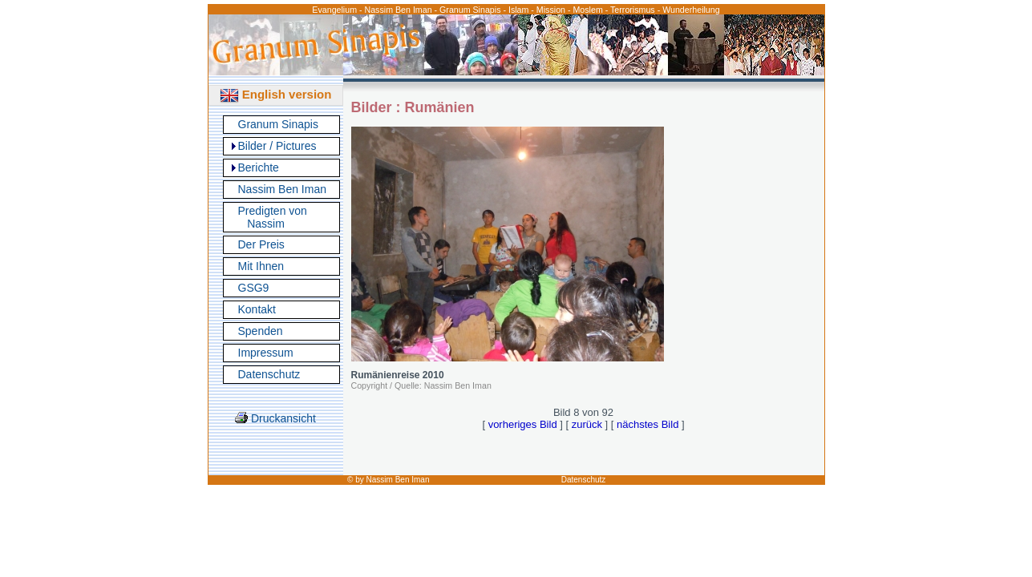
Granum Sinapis (278, 124)
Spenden (260, 331)
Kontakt (257, 309)
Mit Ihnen (261, 266)
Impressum (265, 352)
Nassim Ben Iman (282, 189)
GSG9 (253, 287)
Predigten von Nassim (272, 217)
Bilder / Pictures (277, 145)
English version (276, 94)
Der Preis (261, 244)
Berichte (258, 167)
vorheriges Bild (522, 424)
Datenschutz (269, 374)
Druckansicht (275, 418)
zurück (587, 424)
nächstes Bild (647, 424)
